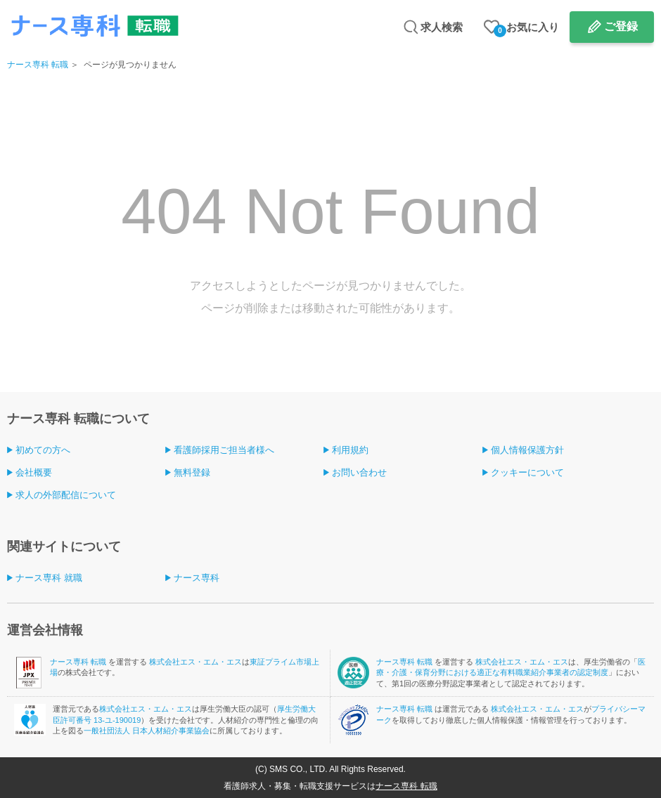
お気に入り (526, 29)
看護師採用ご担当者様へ (224, 450)
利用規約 (350, 450)
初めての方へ (42, 450)
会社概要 (33, 472)
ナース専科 (196, 578)
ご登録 (621, 26)
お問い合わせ (359, 472)
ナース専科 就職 (48, 578)
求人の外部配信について (65, 495)
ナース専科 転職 (37, 65)
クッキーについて (527, 472)
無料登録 (192, 472)
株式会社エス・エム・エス (195, 662)
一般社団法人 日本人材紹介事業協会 (147, 730)
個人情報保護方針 (527, 450)
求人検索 (442, 27)
